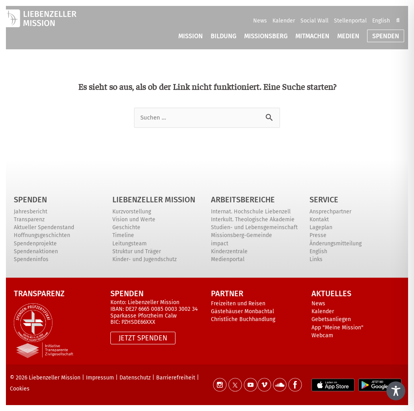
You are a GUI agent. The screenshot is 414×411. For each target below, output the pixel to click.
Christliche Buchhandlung (243, 319)
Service (324, 199)
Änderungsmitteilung (336, 243)
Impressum (100, 377)
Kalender (283, 20)
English (381, 20)
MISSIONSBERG (265, 36)
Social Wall (314, 20)
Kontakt (319, 219)
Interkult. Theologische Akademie (253, 219)
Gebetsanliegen (331, 319)
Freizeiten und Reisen (238, 303)
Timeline (123, 235)
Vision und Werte (133, 219)
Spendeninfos (31, 259)
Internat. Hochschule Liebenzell (251, 211)
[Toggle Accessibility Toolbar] (396, 391)
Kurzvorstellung (131, 211)
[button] (398, 20)
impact (219, 243)
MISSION (190, 36)
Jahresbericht (30, 211)
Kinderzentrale (229, 251)
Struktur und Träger (136, 251)
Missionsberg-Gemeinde (241, 235)
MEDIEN (348, 36)
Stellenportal (350, 20)
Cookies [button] (20, 388)
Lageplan (321, 227)
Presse (318, 235)
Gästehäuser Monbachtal (242, 311)
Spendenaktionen (36, 251)
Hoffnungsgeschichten (42, 235)
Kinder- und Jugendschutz (144, 259)
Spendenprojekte (35, 243)
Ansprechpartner (330, 211)
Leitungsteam (129, 243)
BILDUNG (223, 36)
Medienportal (227, 259)
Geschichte (126, 227)
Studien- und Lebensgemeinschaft (254, 227)
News (260, 20)
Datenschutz (135, 377)
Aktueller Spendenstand (44, 227)
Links (316, 259)
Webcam (322, 335)
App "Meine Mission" (337, 327)
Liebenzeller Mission (153, 199)
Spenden (30, 199)
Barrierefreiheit (175, 377)
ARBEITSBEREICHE (243, 199)
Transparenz (29, 219)
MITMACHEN (312, 36)
